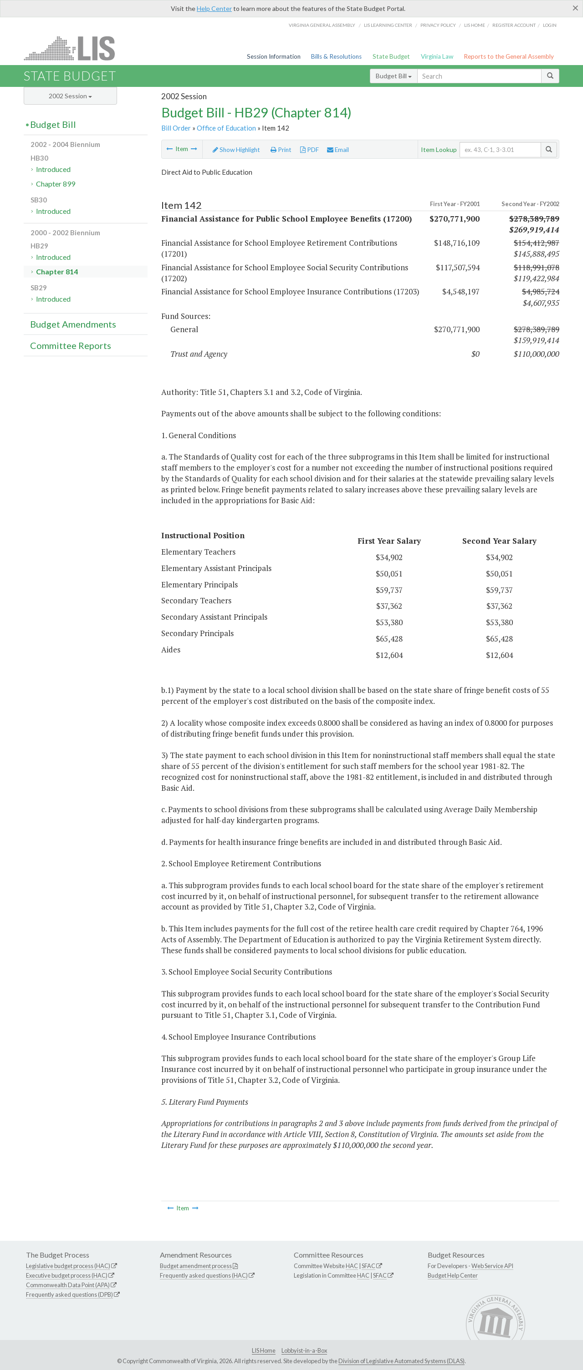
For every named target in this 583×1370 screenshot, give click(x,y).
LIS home (474, 25)
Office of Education (226, 128)
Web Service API (492, 1265)
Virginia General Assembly (322, 25)
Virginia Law (437, 56)
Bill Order (176, 128)
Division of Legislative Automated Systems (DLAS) (401, 1361)
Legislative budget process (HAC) (68, 1265)
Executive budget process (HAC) (66, 1275)
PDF (309, 149)
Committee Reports (70, 345)
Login (550, 25)
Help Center (214, 8)
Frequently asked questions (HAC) (204, 1275)
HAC (352, 1265)
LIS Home (264, 1350)
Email (338, 149)
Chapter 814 (57, 271)
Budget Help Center (453, 1275)
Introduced (53, 169)
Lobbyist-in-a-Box (304, 1350)
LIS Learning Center (388, 25)
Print (281, 149)
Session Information (274, 56)
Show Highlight (236, 149)
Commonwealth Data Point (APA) (68, 1285)
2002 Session (70, 96)
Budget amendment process (196, 1265)
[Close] (575, 8)
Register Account (514, 25)
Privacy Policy (438, 25)
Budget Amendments (73, 323)
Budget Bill (394, 76)
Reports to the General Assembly (509, 56)
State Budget (391, 56)
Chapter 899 (55, 183)
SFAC (368, 1265)
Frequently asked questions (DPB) (69, 1294)
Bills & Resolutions (336, 56)
